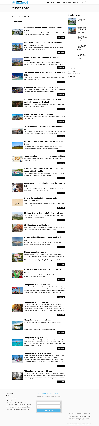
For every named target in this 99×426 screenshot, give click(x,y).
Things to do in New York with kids (38, 371)
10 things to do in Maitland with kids (38, 225)
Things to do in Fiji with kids (35, 338)
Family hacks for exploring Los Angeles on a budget (82, 37)
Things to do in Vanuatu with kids (37, 320)
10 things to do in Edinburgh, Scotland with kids (43, 213)
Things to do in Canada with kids (37, 353)
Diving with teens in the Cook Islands (39, 114)
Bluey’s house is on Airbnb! (35, 252)
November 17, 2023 (80, 32)
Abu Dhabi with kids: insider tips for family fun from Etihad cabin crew (81, 29)
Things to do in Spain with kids (36, 302)
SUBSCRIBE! (49, 410)
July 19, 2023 (79, 58)
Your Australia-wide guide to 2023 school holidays (44, 156)
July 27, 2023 (79, 49)
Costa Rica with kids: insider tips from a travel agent (81, 19)
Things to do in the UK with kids (37, 285)
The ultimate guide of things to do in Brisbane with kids (82, 46)
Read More (61, 38)
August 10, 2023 (79, 40)
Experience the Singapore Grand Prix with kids (43, 87)
